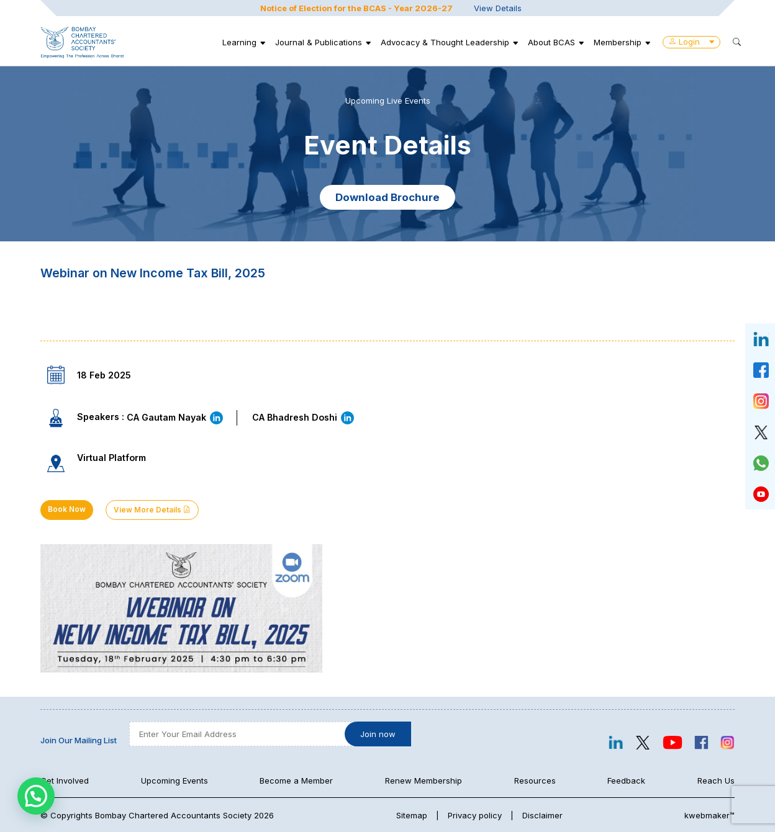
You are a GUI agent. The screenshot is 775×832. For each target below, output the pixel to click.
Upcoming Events (174, 780)
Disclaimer (542, 815)
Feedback (626, 780)
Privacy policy (475, 815)
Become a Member (296, 780)
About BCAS (551, 42)
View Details (498, 8)
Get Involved (64, 780)
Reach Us (716, 780)
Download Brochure (387, 197)
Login (691, 42)
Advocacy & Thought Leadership (445, 42)
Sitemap (411, 815)
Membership (617, 42)
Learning (239, 42)
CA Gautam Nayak (175, 417)
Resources (535, 780)
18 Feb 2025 (104, 375)
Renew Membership (423, 780)
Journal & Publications (318, 42)
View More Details (152, 510)
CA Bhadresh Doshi (303, 417)
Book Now (67, 509)
